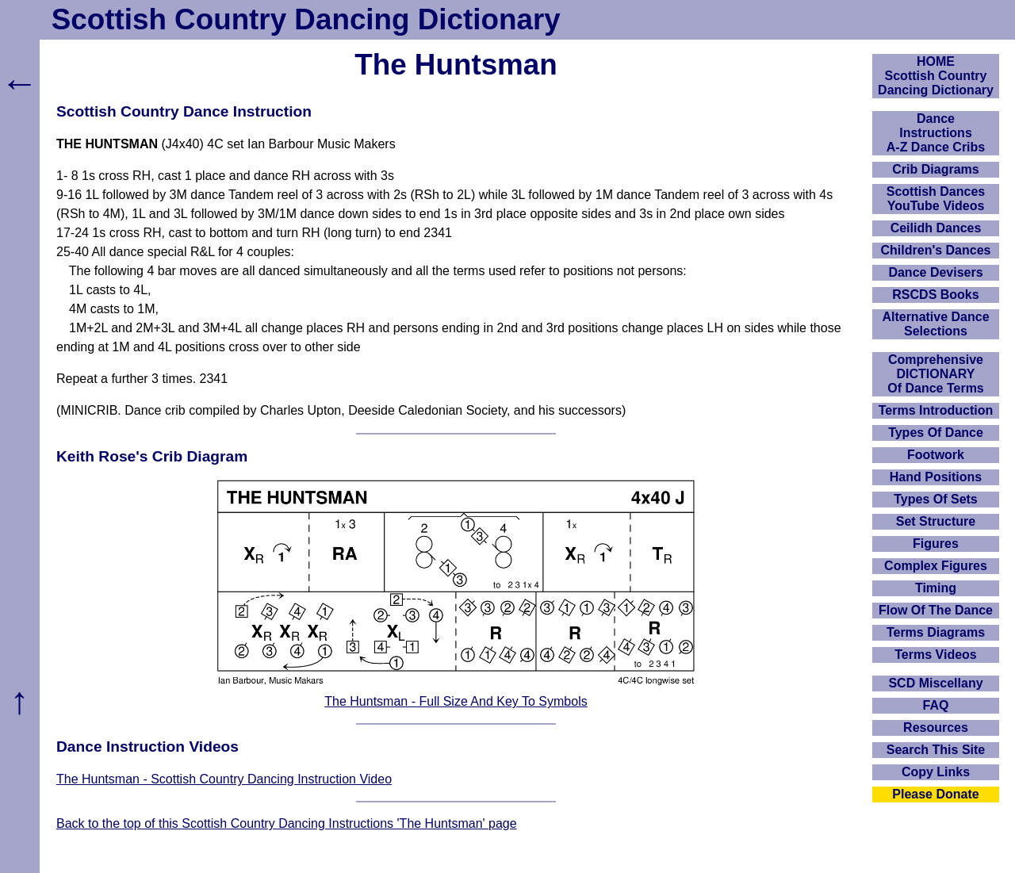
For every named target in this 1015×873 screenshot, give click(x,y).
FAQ (936, 705)
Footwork (935, 454)
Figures (936, 543)
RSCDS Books (935, 294)
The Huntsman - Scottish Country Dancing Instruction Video (224, 779)
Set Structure (935, 521)
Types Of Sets (936, 499)
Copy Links (936, 772)
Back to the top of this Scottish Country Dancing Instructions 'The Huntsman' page (286, 823)
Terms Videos (935, 654)
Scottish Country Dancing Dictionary (306, 19)
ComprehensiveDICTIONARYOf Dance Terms (935, 374)
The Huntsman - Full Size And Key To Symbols (455, 701)
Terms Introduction (936, 410)
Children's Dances (936, 250)
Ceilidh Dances (936, 228)
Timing (935, 588)
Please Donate (935, 794)
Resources (935, 727)
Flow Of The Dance (936, 610)
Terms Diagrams (936, 632)
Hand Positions (936, 477)
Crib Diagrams (935, 169)
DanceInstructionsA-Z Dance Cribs (936, 133)
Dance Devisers (935, 272)
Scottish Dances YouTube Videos (936, 199)
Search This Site (936, 749)
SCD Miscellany (935, 683)
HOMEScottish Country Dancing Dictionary (936, 76)
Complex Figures (935, 565)
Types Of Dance (935, 432)
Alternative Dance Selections (935, 324)
